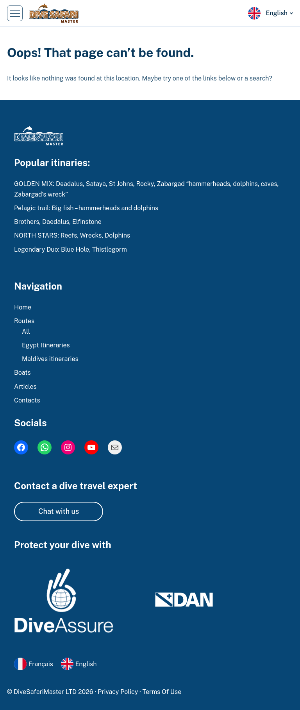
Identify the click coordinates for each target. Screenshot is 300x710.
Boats (22, 372)
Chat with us (58, 511)
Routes (24, 321)
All (26, 331)
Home (22, 307)
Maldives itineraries (50, 359)
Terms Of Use (162, 692)
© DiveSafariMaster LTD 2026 (51, 692)
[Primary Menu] (15, 13)
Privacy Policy (118, 692)
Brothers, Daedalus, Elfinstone (58, 221)
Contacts (27, 400)
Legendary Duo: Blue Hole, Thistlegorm (70, 249)
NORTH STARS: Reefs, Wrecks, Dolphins (72, 235)
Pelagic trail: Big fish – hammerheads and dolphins (86, 208)
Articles (25, 386)
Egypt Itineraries (46, 345)
